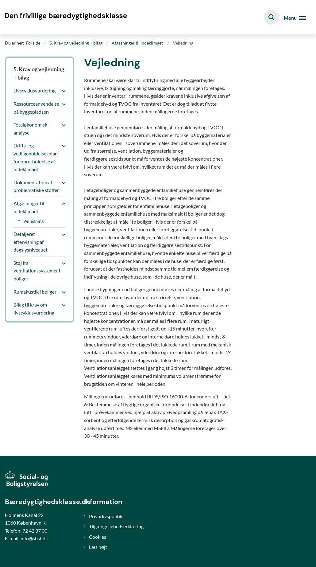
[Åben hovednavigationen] (295, 18)
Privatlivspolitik (105, 516)
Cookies (97, 537)
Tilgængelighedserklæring (116, 526)
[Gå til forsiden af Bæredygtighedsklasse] (64, 17)
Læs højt (98, 547)
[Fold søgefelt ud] (271, 17)
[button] (62, 90)
